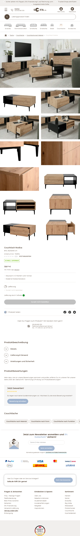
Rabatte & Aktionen (41, 498)
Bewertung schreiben (17, 401)
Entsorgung (8, 513)
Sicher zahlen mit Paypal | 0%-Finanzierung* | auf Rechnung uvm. (28, 1)
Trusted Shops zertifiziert (66, 1)
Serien (67, 498)
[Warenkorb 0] (72, 8)
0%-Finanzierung (10, 506)
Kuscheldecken (70, 513)
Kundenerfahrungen (41, 503)
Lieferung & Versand (19, 355)
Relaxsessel (69, 506)
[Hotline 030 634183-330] (17, 10)
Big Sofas (68, 503)
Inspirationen (39, 508)
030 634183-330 (37, 324)
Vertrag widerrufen (11, 511)
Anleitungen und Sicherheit (22, 361)
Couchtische (11, 413)
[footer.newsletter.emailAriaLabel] (46, 442)
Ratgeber (37, 506)
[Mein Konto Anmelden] (61, 8)
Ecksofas (68, 501)
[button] (4, 9)
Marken (67, 496)
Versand (16, 269)
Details (13, 349)
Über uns (37, 496)
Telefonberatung (10, 498)
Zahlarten (7, 503)
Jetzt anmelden (46, 448)
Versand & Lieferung (11, 508)
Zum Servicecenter (63, 480)
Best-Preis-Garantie (11, 501)
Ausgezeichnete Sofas (40, 4)
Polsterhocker (70, 508)
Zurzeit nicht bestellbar (40, 302)
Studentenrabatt (40, 501)
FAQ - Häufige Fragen (12, 496)
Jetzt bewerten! (25, 256)
